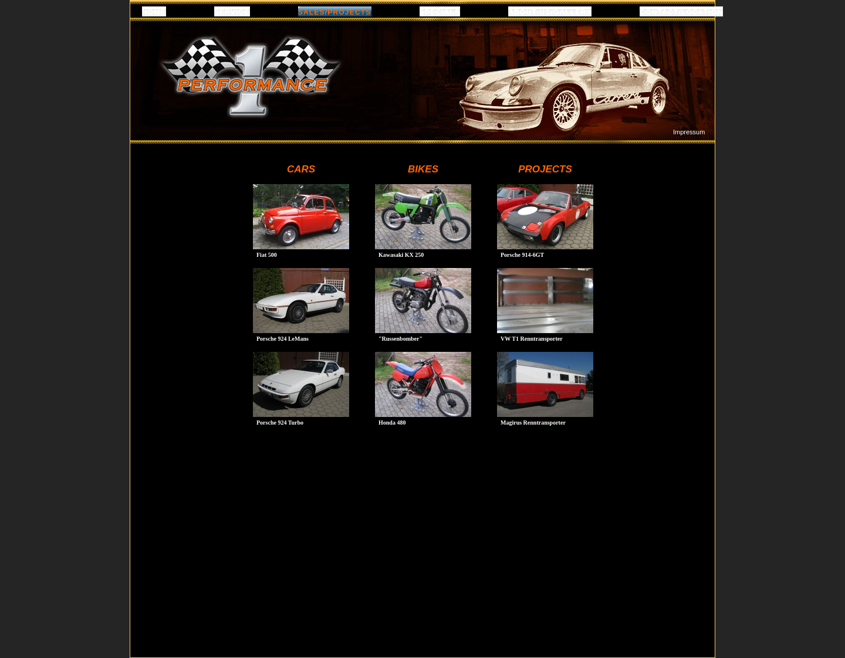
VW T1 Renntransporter (532, 338)
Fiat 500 (266, 255)
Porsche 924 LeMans (282, 338)
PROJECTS (545, 169)
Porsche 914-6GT (522, 255)
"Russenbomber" (400, 338)
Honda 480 (391, 422)
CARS (301, 169)
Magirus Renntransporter (533, 422)
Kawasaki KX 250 (401, 255)
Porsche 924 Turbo (279, 422)
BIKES (423, 169)
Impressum (689, 131)
